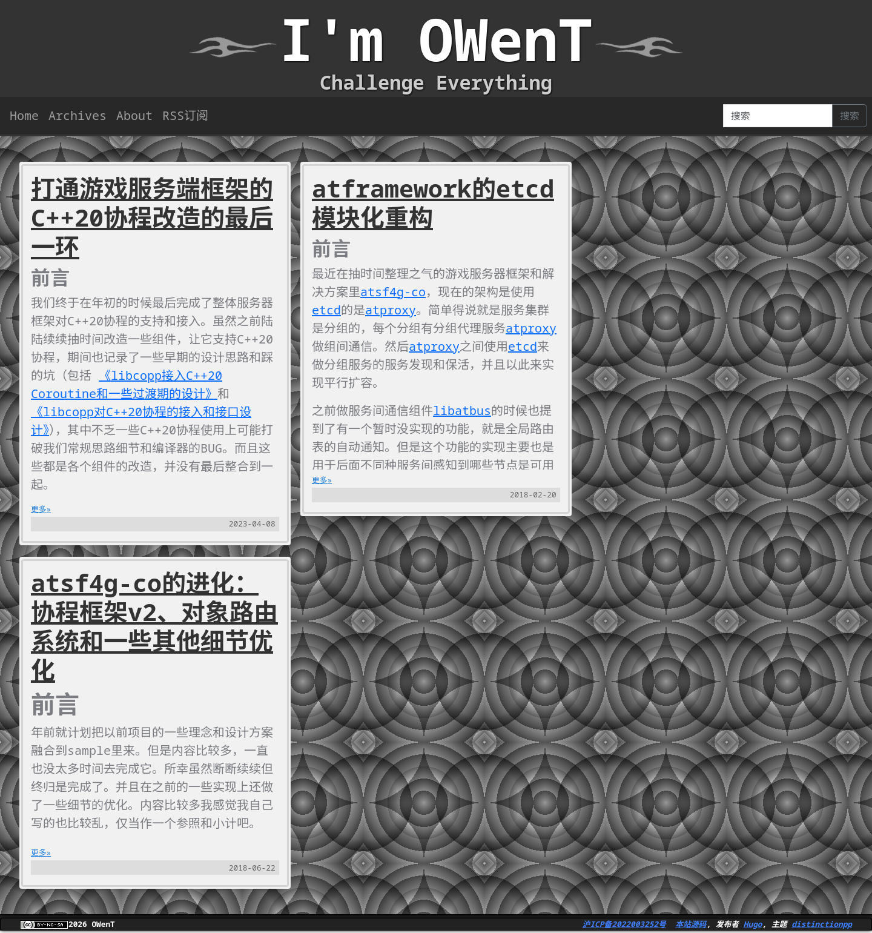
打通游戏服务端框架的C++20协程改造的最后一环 (152, 217)
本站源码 (690, 923)
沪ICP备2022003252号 (624, 923)
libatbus (462, 410)
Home (24, 115)
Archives (77, 115)
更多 (39, 508)
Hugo (753, 923)
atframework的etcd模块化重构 (433, 202)
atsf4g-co (393, 292)
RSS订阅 (185, 115)
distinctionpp (821, 923)
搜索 (849, 115)
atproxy (390, 310)
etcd (326, 310)
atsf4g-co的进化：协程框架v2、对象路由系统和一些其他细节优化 (154, 626)
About (134, 115)
